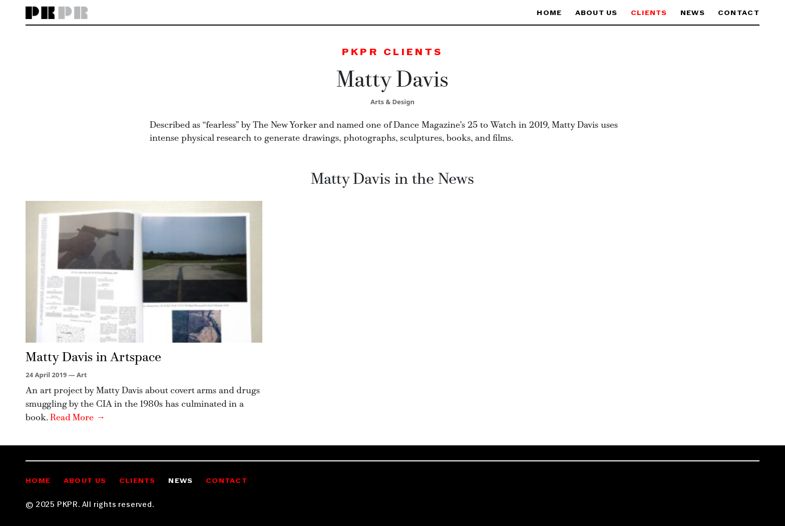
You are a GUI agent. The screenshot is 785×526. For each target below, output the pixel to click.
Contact (738, 13)
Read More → (77, 418)
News (692, 13)
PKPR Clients (392, 53)
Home (549, 13)
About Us (596, 13)
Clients (649, 13)
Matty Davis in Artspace (93, 358)
